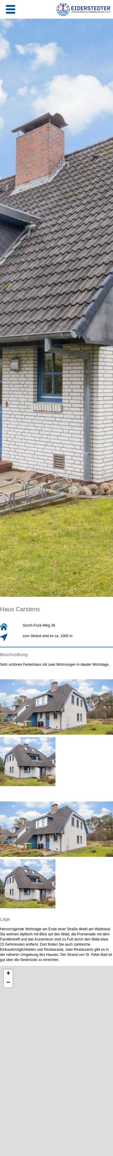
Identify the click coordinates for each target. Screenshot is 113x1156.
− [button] (8, 982)
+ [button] (8, 973)
